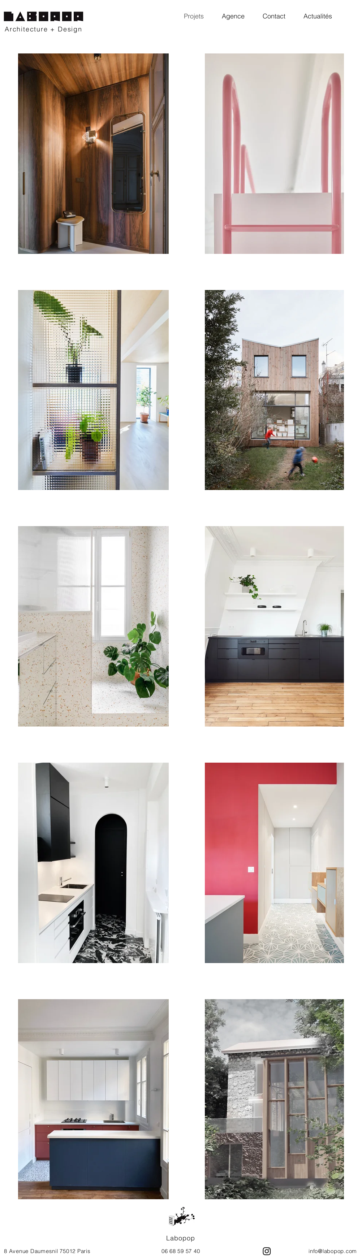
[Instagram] (267, 1251)
